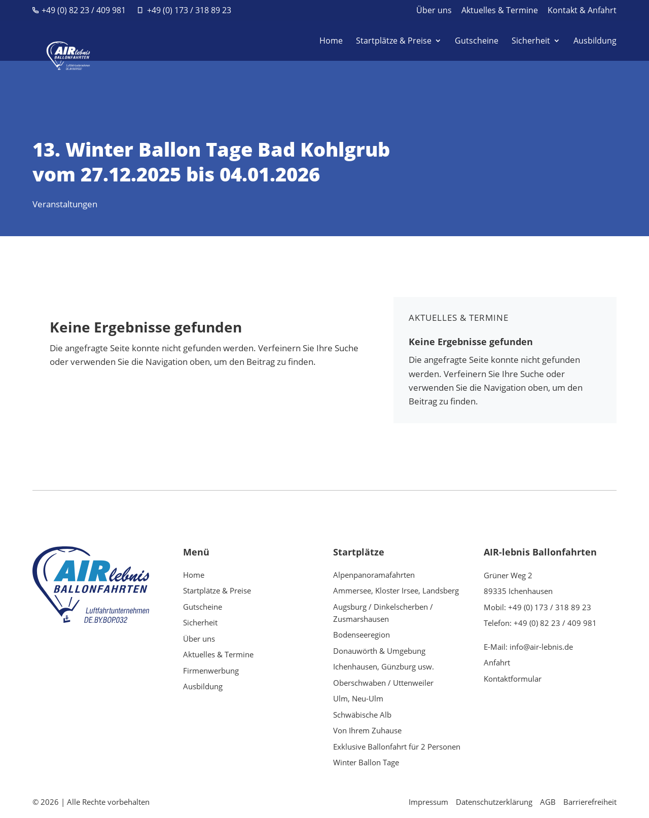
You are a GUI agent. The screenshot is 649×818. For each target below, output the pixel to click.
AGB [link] (548, 802)
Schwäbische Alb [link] (362, 715)
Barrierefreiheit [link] (590, 802)
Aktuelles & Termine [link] (499, 11)
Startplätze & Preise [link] (393, 41)
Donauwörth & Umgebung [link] (379, 651)
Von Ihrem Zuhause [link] (367, 730)
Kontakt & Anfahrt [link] (582, 11)
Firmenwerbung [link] (211, 670)
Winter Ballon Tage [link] (366, 762)
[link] (63, 40)
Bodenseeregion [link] (361, 634)
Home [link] (331, 41)
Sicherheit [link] (531, 41)
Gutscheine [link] (476, 41)
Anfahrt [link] (497, 662)
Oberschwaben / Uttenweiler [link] (383, 683)
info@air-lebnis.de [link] (541, 647)
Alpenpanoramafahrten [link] (374, 575)
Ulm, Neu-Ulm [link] (358, 698)
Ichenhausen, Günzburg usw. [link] (383, 666)
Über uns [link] (434, 11)
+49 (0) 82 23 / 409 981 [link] (84, 10)
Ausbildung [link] (595, 41)
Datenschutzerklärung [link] (494, 802)
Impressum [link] (428, 802)
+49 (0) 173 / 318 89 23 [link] (189, 10)
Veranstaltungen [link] (64, 204)
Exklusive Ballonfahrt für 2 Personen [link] (396, 746)
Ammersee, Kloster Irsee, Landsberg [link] (396, 590)
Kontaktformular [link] (513, 679)
